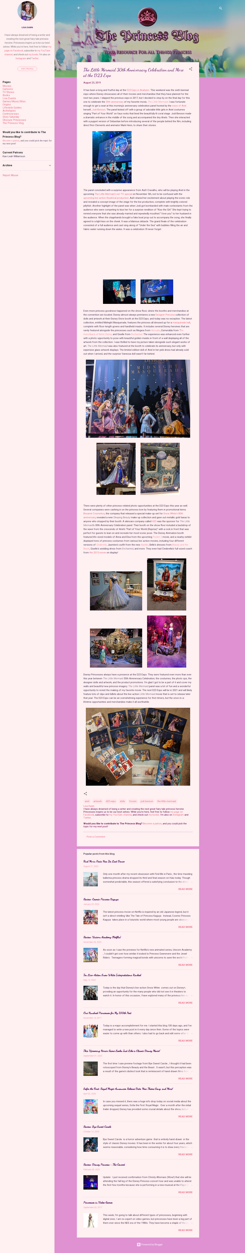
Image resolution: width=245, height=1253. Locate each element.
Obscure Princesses (14, 120)
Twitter (87, 817)
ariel (87, 801)
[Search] (221, 9)
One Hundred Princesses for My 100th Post (107, 1013)
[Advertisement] (212, 111)
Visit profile (27, 69)
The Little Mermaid (158, 101)
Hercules (155, 330)
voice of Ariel (179, 105)
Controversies (11, 113)
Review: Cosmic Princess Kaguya (101, 899)
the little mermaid (166, 801)
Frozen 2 (157, 536)
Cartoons (8, 89)
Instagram (178, 814)
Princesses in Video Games (97, 1202)
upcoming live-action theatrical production (106, 197)
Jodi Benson (98, 109)
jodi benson (147, 801)
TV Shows (8, 92)
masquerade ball (181, 322)
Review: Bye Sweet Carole (97, 1126)
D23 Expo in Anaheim (138, 90)
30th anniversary (114, 101)
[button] (191, 69)
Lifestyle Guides (12, 107)
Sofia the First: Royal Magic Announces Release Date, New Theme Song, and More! (128, 1088)
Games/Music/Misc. (14, 101)
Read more (185, 889)
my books (154, 814)
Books (6, 95)
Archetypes (9, 110)
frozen (132, 801)
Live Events (9, 98)
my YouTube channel (120, 814)
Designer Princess (165, 314)
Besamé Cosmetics (94, 513)
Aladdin (144, 544)
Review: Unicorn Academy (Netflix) (102, 937)
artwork (98, 801)
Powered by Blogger (150, 1244)
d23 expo (111, 801)
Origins (7, 104)
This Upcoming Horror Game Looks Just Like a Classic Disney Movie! (121, 1051)
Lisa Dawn (27, 27)
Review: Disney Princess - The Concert (104, 1164)
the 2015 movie (97, 552)
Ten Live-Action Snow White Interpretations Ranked (112, 975)
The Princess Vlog (13, 123)
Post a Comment (96, 836)
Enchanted (136, 334)
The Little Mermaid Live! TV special (113, 194)
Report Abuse (10, 175)
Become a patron (152, 823)
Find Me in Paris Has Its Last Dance (103, 861)
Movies (7, 86)
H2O (154, 521)
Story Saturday (11, 116)
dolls (122, 801)
